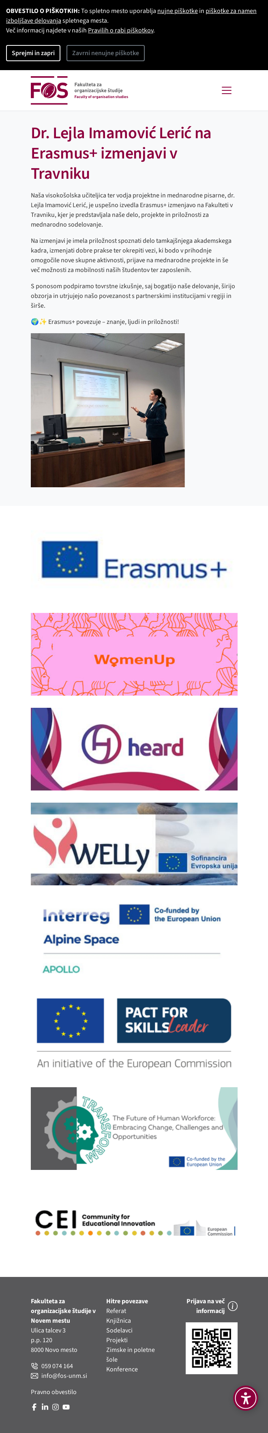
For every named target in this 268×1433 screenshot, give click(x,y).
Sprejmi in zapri (33, 53)
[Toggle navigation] (227, 90)
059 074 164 (52, 1366)
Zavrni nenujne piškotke (105, 53)
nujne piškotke (177, 10)
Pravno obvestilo (54, 1392)
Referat (116, 1311)
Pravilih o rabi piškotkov (120, 30)
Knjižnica (118, 1320)
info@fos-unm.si (59, 1375)
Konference (122, 1369)
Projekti (117, 1340)
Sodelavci (119, 1330)
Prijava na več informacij (212, 1306)
